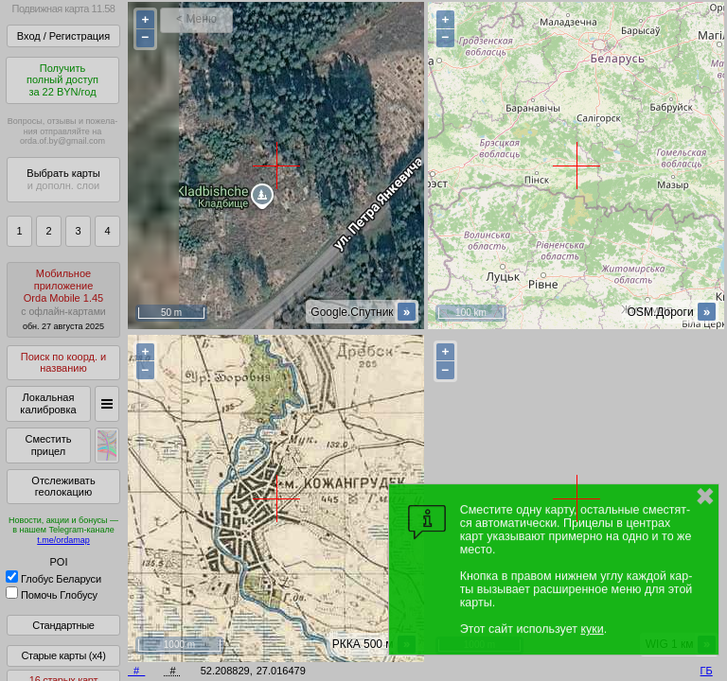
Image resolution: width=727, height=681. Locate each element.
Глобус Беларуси (53, 579)
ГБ (706, 670)
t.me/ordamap (63, 540)
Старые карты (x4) (63, 655)
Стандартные (63, 625)
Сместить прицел (48, 445)
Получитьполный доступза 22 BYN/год (62, 79)
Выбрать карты (63, 179)
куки (591, 629)
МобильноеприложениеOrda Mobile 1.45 (63, 299)
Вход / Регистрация (63, 36)
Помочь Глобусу (52, 595)
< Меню (196, 19)
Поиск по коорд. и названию (63, 363)
